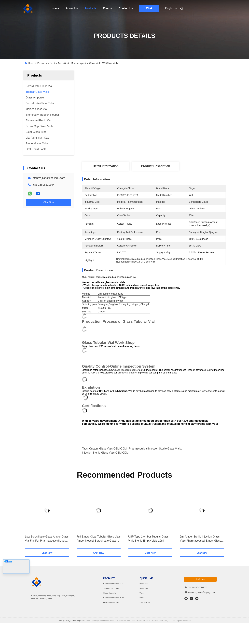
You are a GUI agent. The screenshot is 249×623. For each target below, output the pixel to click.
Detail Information (105, 166)
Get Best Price (174, 149)
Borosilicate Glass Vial (113, 584)
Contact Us (126, 8)
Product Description (155, 166)
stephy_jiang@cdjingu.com (49, 178)
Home (55, 8)
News (142, 598)
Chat (149, 8)
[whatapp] (186, 598)
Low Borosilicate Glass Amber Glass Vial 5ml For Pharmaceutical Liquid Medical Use (46, 539)
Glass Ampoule (109, 593)
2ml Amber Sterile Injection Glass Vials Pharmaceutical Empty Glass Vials (200, 539)
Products (90, 8)
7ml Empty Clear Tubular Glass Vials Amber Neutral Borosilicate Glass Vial (98, 539)
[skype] (191, 598)
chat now (200, 579)
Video (142, 593)
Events (107, 8)
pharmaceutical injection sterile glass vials (155, 448)
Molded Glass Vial (111, 602)
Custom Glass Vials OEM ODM (108, 448)
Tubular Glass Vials (111, 588)
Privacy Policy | (64, 621)
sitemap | (76, 621)
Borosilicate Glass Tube (113, 598)
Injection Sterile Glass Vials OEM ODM (105, 452)
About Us (72, 8)
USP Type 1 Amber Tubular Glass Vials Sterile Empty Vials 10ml (148, 538)
